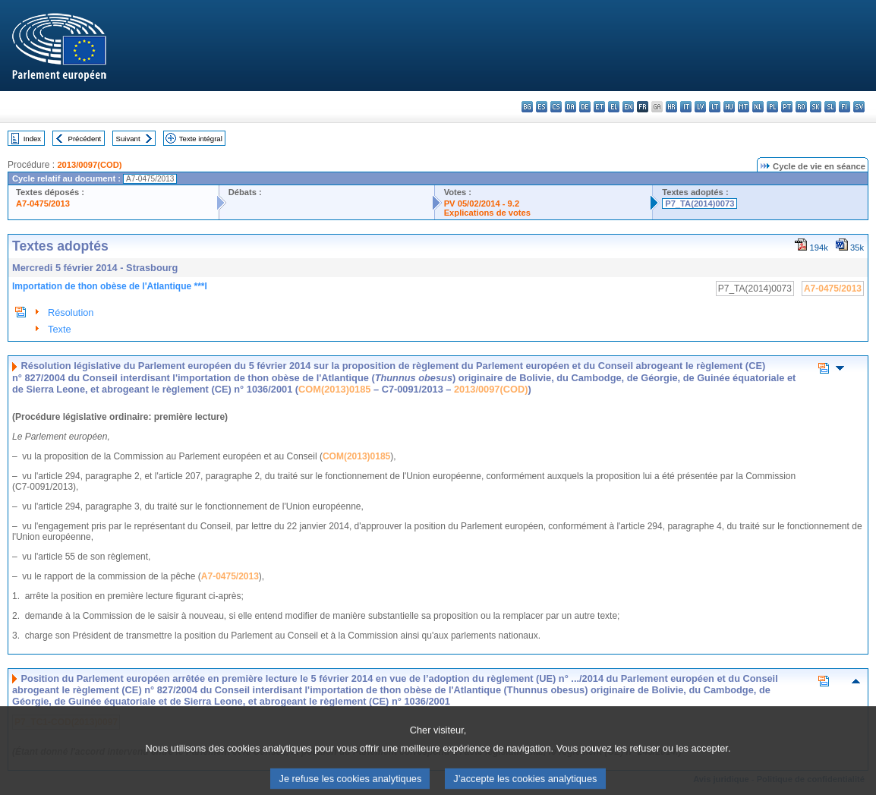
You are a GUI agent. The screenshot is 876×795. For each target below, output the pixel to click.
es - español (541, 106)
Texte (59, 329)
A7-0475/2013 (43, 203)
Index (32, 138)
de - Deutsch (585, 106)
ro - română (801, 106)
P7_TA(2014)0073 (699, 203)
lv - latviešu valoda (700, 106)
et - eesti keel (599, 106)
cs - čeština (556, 106)
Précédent (85, 138)
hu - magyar (729, 106)
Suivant (128, 138)
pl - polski (772, 106)
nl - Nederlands (758, 106)
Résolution (70, 312)
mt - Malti (743, 106)
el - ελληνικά (613, 106)
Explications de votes (487, 212)
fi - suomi (844, 106)
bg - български (527, 106)
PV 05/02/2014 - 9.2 (482, 203)
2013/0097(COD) (89, 164)
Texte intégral (200, 138)
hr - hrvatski (671, 106)
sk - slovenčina (815, 106)
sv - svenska (859, 106)
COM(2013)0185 (334, 389)
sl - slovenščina (830, 106)
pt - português (786, 106)
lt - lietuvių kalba (714, 106)
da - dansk (570, 106)
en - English (628, 106)
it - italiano (686, 106)
